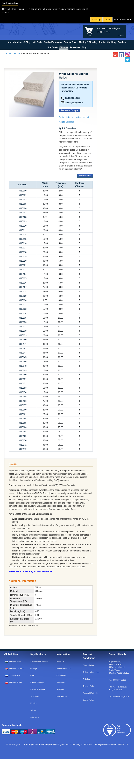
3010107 (22, 212)
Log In (121, 35)
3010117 (22, 248)
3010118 (22, 252)
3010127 (22, 287)
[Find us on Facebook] (121, 54)
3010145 (22, 357)
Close (107, 19)
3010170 (22, 440)
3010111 (22, 230)
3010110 (22, 226)
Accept (97, 19)
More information (122, 19)
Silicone (17, 53)
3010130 (22, 300)
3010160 (22, 410)
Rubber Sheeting (37, 682)
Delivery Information (91, 672)
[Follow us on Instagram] (127, 54)
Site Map (60, 689)
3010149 (22, 370)
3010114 (22, 234)
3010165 (22, 423)
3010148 (22, 366)
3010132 (22, 309)
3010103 (22, 199)
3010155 (22, 396)
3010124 (22, 274)
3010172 (22, 449)
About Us (60, 661)
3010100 (22, 191)
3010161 (22, 414)
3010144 (22, 353)
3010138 (22, 331)
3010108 (22, 217)
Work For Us (62, 696)
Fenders (33, 703)
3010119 (22, 256)
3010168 (22, 431)
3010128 (22, 291)
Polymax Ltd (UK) (16, 668)
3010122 (22, 269)
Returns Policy (89, 686)
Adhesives (34, 717)
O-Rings (33, 668)
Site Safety (34, 696)
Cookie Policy (88, 700)
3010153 (22, 388)
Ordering (86, 679)
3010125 (22, 278)
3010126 (22, 283)
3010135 (22, 318)
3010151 (22, 379)
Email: (119, 697)
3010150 (22, 375)
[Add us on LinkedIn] (115, 54)
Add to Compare (66, 122)
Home (8, 53)
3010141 (22, 344)
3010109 (22, 221)
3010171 (22, 445)
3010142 (22, 348)
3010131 (22, 305)
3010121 (22, 265)
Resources (61, 682)
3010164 (22, 418)
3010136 (22, 322)
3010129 (22, 296)
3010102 (22, 195)
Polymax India (15, 661)
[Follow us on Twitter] (127, 59)
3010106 (22, 208)
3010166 (22, 427)
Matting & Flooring (37, 689)
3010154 (22, 392)
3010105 (22, 204)
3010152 (22, 383)
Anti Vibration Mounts (39, 661)
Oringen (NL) (14, 675)
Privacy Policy (88, 665)
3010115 (22, 239)
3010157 (22, 405)
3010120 (22, 261)
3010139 (22, 335)
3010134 (22, 313)
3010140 (22, 339)
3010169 (22, 436)
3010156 (22, 401)
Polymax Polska (15, 682)
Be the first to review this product (74, 117)
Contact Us (61, 675)
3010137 (22, 326)
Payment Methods (90, 693)
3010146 (22, 361)
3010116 (22, 243)
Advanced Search (64, 668)
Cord (32, 675)
